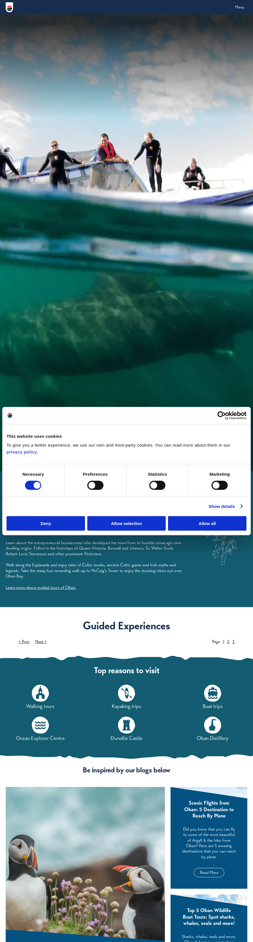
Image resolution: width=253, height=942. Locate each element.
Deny (46, 523)
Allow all (207, 523)
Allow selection (126, 523)
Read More (209, 873)
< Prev (24, 642)
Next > (41, 642)
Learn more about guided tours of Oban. (41, 587)
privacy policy (22, 451)
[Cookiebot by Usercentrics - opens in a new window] (221, 415)
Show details (222, 506)
